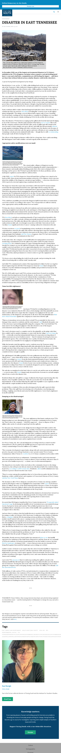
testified (25, 454)
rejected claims (51, 333)
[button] (58, 12)
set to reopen (45, 122)
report (12, 176)
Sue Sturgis (7, 26)
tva (19, 632)
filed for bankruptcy (8, 543)
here (15, 619)
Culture (30, 745)
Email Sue (7, 699)
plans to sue (44, 537)
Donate (30, 732)
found (10, 225)
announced (15, 560)
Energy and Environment (13, 630)
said (40, 322)
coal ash (42, 630)
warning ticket (7, 243)
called (39, 469)
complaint (9, 517)
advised (54, 126)
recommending (53, 132)
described (25, 111)
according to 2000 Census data (19, 469)
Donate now (30, 6)
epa (47, 630)
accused (17, 228)
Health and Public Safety (30, 630)
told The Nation (26, 234)
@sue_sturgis (5, 689)
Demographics (30, 749)
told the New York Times (10, 478)
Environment (6, 18)
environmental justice (9, 632)
